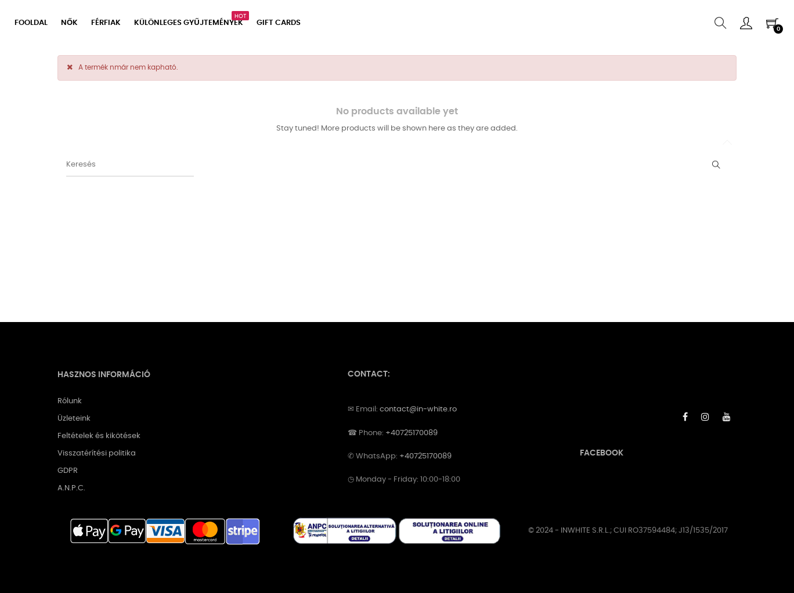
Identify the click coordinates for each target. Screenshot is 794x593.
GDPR (67, 471)
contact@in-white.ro (418, 409)
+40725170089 (411, 433)
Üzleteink (74, 418)
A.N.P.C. (71, 488)
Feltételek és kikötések (98, 436)
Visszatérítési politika (96, 453)
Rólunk (69, 401)
